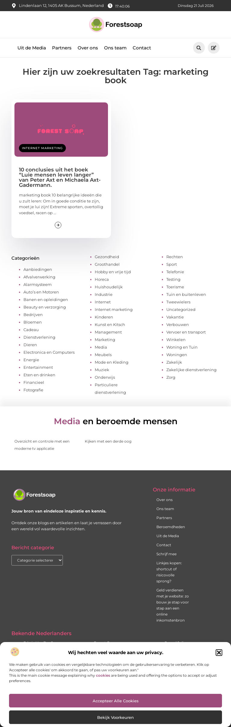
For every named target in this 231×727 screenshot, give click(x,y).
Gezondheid (107, 256)
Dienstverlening (39, 337)
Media (101, 347)
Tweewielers (178, 301)
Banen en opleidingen (45, 299)
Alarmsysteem (37, 284)
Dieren (30, 344)
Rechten (174, 256)
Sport (171, 264)
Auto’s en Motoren (41, 292)
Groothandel (107, 264)
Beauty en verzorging (44, 307)
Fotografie (33, 389)
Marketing (105, 339)
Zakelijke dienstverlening (191, 369)
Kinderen (104, 317)
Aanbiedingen (37, 269)
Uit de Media (31, 48)
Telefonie (175, 271)
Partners (62, 48)
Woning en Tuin (182, 347)
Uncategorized (181, 309)
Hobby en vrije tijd (113, 271)
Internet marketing (42, 148)
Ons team (115, 48)
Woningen (176, 354)
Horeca (102, 279)
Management (108, 332)
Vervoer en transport (186, 332)
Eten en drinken (39, 374)
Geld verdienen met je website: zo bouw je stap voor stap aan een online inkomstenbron (172, 605)
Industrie (103, 294)
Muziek (102, 369)
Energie (31, 359)
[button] (219, 653)
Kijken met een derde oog (108, 441)
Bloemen (32, 322)
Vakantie (175, 317)
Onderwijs (105, 377)
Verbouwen (177, 324)
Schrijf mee (166, 554)
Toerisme (175, 286)
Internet (103, 301)
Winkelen (176, 339)
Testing (173, 279)
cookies (103, 675)
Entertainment (38, 367)
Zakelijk (174, 362)
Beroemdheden (170, 527)
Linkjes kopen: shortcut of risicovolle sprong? (169, 572)
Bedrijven (33, 314)
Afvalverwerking (39, 276)
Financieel (33, 382)
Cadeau (31, 329)
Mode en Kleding (111, 362)
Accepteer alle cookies (116, 700)
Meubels (103, 354)
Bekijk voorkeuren (115, 717)
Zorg (170, 377)
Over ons (88, 48)
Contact (142, 48)
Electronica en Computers (49, 352)
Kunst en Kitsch (110, 324)
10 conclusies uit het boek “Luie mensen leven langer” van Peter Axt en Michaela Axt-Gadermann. (60, 177)
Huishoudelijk (109, 286)
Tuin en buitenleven (186, 294)
